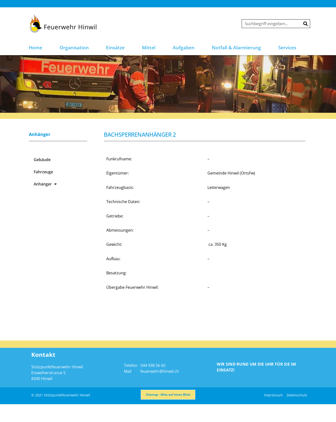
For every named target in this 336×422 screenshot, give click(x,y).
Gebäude (42, 172)
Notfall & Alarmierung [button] (236, 47)
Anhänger (45, 197)
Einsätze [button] (115, 47)
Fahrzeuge (43, 185)
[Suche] (305, 24)
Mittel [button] (148, 47)
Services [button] (287, 47)
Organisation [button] (74, 47)
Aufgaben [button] (184, 47)
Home (35, 47)
